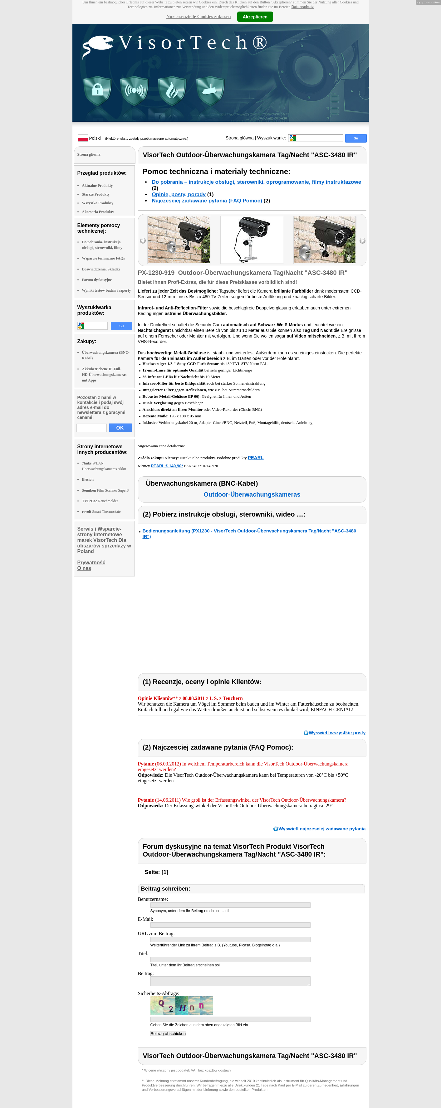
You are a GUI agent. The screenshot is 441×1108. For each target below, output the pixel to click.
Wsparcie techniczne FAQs (103, 258)
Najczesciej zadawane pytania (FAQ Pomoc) (207, 201)
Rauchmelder (100, 501)
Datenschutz (303, 7)
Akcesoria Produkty (98, 212)
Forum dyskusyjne (97, 280)
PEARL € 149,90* (167, 466)
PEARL (256, 457)
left (143, 241)
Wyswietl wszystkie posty (337, 732)
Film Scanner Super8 (105, 490)
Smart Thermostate (101, 511)
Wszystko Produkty (98, 203)
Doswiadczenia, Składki (101, 269)
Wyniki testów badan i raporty (106, 290)
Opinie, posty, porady (179, 194)
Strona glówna (240, 137)
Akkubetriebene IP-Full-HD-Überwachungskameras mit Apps (104, 374)
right (362, 241)
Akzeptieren (255, 16)
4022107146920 (206, 466)
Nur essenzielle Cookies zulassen (198, 16)
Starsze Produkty (96, 194)
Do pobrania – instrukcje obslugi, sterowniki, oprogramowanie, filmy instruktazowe (256, 182)
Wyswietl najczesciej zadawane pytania (321, 828)
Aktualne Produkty (97, 185)
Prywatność (91, 562)
